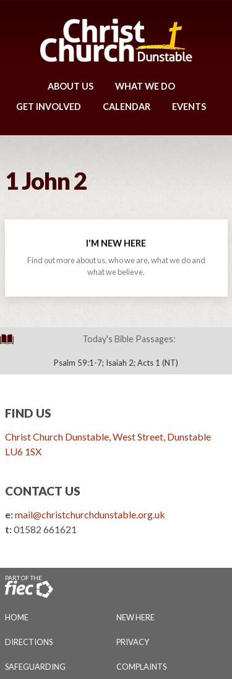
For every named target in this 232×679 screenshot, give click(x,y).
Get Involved (48, 106)
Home (16, 617)
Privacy (132, 642)
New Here (135, 617)
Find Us (28, 413)
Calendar (126, 106)
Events (189, 106)
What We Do (145, 86)
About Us (70, 86)
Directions (29, 642)
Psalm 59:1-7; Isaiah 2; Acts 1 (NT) (116, 363)
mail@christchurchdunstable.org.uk (90, 514)
